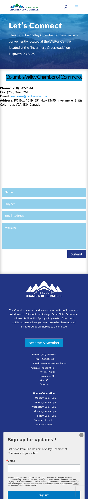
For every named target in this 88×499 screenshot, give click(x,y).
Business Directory (44, 440)
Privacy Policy (44, 473)
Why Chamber (44, 460)
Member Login (44, 447)
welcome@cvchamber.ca (29, 96)
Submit (76, 254)
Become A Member (44, 342)
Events (44, 453)
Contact (44, 466)
